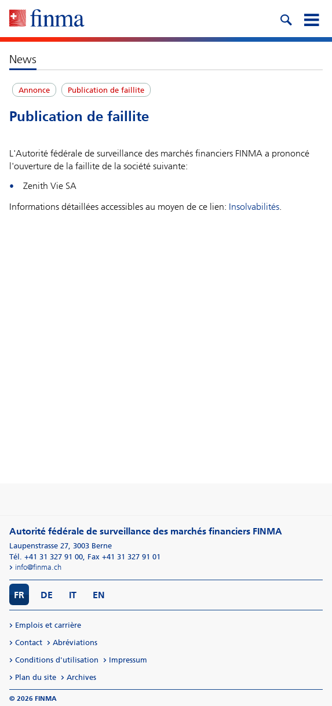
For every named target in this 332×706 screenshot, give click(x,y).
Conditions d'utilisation (56, 660)
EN (99, 595)
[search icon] (285, 18)
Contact (28, 642)
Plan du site (35, 677)
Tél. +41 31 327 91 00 (46, 556)
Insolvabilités (254, 206)
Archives (81, 677)
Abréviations (75, 642)
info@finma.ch (38, 567)
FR (19, 595)
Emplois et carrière (48, 625)
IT (72, 595)
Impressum (128, 660)
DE (47, 595)
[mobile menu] (311, 18)
